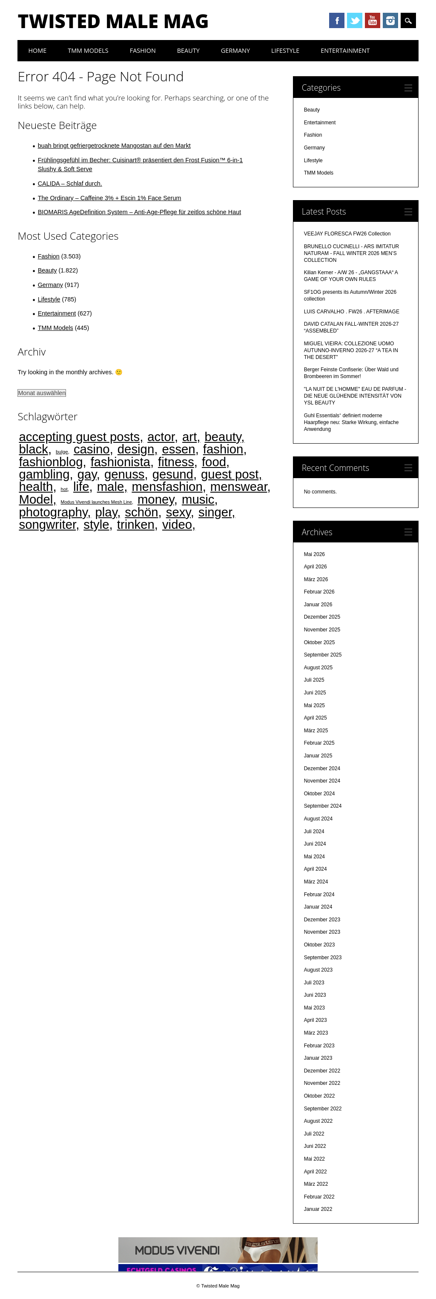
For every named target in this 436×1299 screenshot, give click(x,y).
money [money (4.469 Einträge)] (156, 499)
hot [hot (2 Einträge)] (64, 489)
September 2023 (323, 958)
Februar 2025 (319, 743)
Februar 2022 (319, 1197)
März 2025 (316, 731)
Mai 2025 (314, 705)
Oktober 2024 (319, 794)
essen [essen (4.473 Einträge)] (178, 449)
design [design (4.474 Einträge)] (136, 449)
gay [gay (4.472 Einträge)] (87, 474)
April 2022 (315, 1172)
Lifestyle (285, 50)
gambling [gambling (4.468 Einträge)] (44, 474)
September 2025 (323, 655)
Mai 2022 (314, 1159)
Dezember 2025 (322, 617)
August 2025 (318, 668)
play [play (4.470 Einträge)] (106, 512)
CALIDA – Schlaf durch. (70, 183)
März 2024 (316, 882)
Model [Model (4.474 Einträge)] (36, 499)
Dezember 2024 (322, 768)
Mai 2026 (314, 554)
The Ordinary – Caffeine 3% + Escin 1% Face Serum (109, 198)
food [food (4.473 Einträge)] (214, 462)
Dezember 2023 (322, 920)
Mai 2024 (314, 857)
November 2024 (322, 781)
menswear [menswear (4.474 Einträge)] (238, 486)
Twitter (354, 20)
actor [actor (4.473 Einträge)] (161, 437)
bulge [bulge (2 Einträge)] (62, 451)
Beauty (188, 50)
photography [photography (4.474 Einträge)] (53, 512)
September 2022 (323, 1109)
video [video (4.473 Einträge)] (177, 524)
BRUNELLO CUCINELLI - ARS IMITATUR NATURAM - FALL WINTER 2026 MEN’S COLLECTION (351, 253)
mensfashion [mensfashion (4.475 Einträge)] (167, 486)
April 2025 (315, 718)
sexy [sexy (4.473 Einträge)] (178, 512)
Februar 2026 (319, 592)
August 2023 (318, 970)
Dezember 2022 (322, 1071)
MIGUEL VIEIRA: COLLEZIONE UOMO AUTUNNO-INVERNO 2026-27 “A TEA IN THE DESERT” (351, 350)
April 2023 (315, 1020)
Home (37, 50)
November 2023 (322, 932)
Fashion (143, 50)
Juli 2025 (314, 680)
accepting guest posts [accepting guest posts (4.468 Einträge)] (79, 437)
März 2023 (316, 1033)
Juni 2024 (315, 844)
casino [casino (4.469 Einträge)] (92, 449)
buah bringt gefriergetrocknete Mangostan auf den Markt (114, 145)
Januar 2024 (318, 907)
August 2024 (318, 819)
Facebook (336, 20)
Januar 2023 (318, 1058)
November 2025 (322, 630)
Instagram (390, 20)
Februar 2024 (319, 895)
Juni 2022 (315, 1146)
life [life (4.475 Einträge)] (81, 486)
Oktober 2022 (319, 1096)
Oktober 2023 (319, 945)
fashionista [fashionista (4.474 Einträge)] (120, 462)
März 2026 (316, 579)
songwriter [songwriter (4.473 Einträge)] (47, 524)
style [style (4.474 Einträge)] (96, 524)
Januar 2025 (318, 756)
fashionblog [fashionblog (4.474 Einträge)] (51, 462)
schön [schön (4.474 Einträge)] (141, 512)
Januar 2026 (318, 605)
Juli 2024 (314, 831)
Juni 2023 (315, 995)
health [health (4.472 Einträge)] (36, 486)
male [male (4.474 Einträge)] (110, 486)
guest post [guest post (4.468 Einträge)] (229, 474)
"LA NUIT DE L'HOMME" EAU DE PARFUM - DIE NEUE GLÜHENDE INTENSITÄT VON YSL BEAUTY (355, 396)
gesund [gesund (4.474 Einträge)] (172, 474)
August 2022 (318, 1121)
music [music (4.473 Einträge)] (198, 499)
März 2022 (316, 1184)
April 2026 (315, 567)
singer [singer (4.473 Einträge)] (215, 512)
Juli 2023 (314, 983)
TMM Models (88, 50)
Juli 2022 (314, 1134)
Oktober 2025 (319, 642)
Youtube (372, 20)
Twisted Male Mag (113, 21)
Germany (235, 50)
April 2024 (315, 869)
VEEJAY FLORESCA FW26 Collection (347, 234)
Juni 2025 (315, 693)
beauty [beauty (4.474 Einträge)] (222, 437)
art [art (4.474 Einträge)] (189, 437)
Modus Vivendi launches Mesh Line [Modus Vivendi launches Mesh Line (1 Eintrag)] (96, 502)
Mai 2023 (314, 1008)
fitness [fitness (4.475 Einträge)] (176, 462)
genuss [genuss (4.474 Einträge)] (124, 474)
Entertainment (345, 50)
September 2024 (323, 806)
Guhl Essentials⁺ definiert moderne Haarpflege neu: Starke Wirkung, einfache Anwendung (351, 422)
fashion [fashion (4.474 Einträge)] (223, 449)
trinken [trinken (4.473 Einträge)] (136, 524)
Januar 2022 (318, 1209)
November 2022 (322, 1083)
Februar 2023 (319, 1046)
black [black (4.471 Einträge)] (33, 449)
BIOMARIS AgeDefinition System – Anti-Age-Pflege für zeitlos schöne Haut (139, 212)
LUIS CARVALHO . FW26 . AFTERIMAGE (351, 312)
